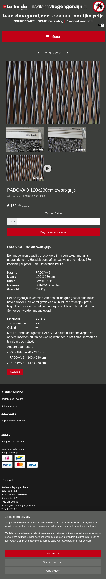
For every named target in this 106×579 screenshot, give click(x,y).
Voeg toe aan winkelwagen (53, 232)
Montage (6, 434)
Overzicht (15, 372)
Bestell (5, 399)
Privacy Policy (9, 413)
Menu (53, 37)
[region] (53, 533)
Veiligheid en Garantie (13, 441)
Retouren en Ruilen (11, 406)
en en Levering (15, 399)
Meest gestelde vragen (13, 449)
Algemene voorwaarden (14, 420)
